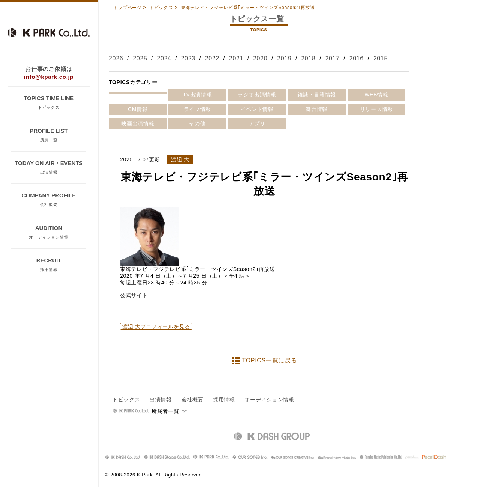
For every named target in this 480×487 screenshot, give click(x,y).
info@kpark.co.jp (49, 77)
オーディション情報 (269, 400)
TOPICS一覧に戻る (269, 360)
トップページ (127, 7)
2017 (332, 58)
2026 (116, 58)
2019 (284, 58)
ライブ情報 (198, 109)
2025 (140, 58)
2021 (236, 58)
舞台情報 (317, 109)
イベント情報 (256, 109)
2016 (357, 58)
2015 (381, 58)
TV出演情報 (197, 95)
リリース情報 (376, 109)
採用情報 (224, 400)
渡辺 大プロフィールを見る (156, 326)
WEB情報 (376, 95)
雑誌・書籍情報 (316, 95)
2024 (164, 58)
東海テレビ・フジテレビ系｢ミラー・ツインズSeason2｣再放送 (248, 7)
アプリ (257, 123)
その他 (197, 123)
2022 (212, 58)
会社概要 (193, 400)
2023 (188, 58)
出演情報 (161, 400)
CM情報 (138, 109)
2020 (260, 58)
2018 (308, 58)
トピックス (161, 7)
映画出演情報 (137, 123)
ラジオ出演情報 (257, 95)
